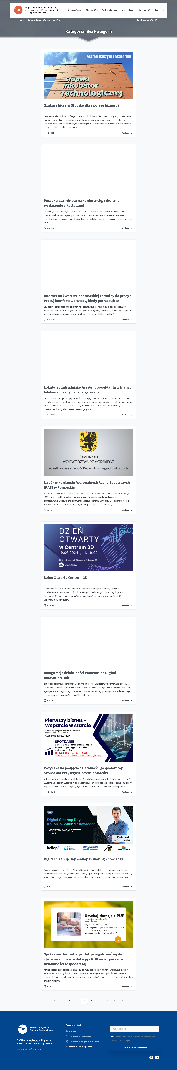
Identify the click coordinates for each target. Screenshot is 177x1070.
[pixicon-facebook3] (151, 1058)
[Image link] (35, 1029)
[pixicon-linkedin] (157, 1058)
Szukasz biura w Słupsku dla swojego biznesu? (81, 105)
